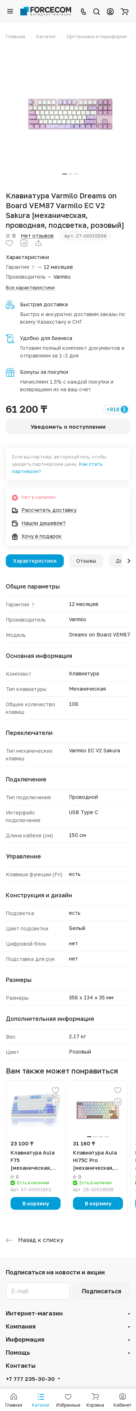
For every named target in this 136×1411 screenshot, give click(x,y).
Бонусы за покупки (44, 372)
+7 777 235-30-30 (30, 1378)
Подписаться (101, 1291)
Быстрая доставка (44, 304)
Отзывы (86, 561)
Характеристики (35, 561)
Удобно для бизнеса (46, 338)
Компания (21, 1326)
